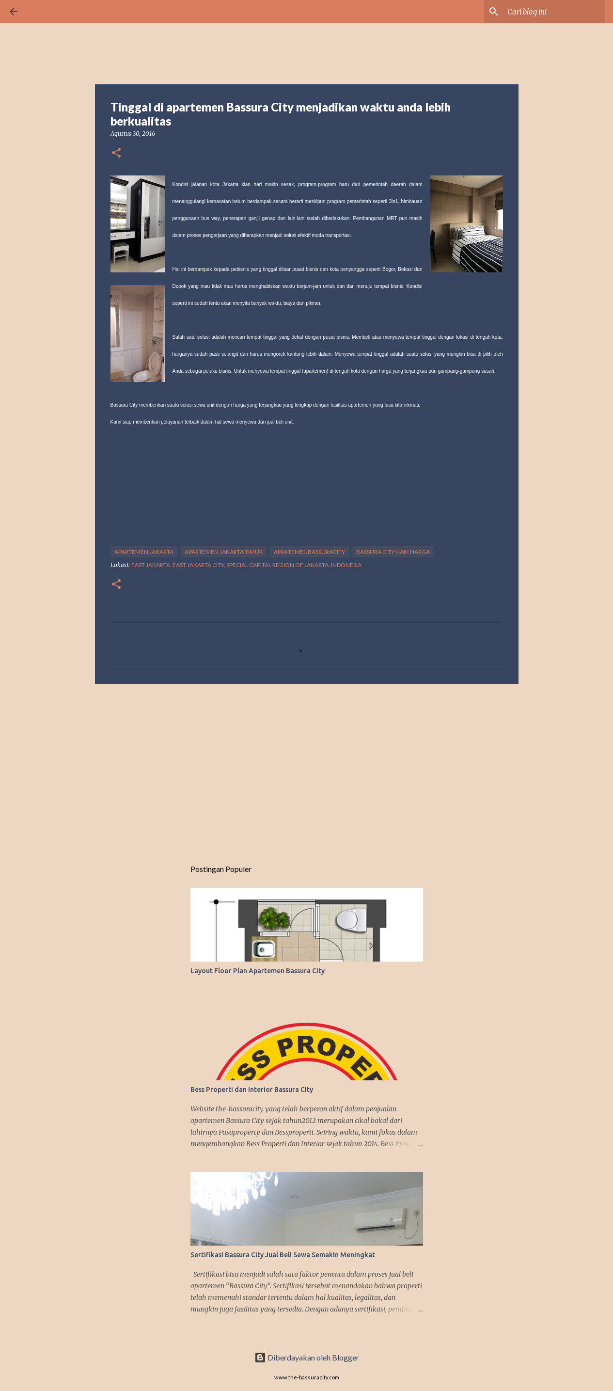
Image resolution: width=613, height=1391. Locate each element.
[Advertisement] (306, 766)
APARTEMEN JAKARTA (143, 551)
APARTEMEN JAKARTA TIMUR (224, 551)
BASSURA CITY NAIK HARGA (393, 551)
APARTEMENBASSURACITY (309, 551)
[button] (116, 153)
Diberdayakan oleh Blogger (306, 1357)
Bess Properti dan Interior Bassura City (251, 1089)
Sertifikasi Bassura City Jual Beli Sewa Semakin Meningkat (282, 1255)
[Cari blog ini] (554, 11)
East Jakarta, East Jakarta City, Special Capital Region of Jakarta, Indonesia (246, 565)
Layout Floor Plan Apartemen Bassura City (257, 971)
